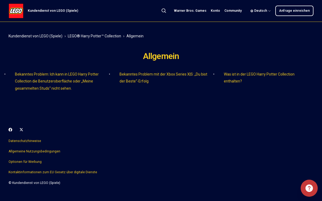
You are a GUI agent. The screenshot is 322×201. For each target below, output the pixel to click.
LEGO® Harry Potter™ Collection (94, 36)
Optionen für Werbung (25, 162)
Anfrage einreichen (294, 11)
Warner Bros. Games (190, 11)
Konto (215, 11)
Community (233, 11)
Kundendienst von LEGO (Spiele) (35, 36)
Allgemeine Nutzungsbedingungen (34, 151)
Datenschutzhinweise (25, 141)
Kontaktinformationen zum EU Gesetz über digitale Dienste (53, 172)
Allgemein (135, 36)
